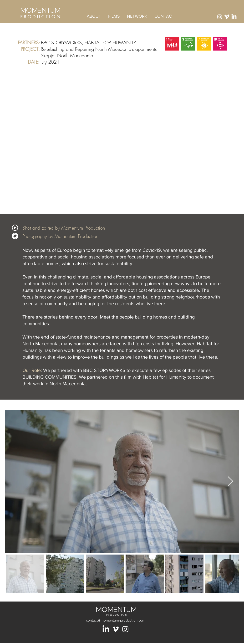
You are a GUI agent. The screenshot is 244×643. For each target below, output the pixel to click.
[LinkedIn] (106, 629)
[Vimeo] (227, 17)
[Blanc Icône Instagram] (125, 629)
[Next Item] (230, 481)
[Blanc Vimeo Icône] (116, 629)
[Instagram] (220, 17)
